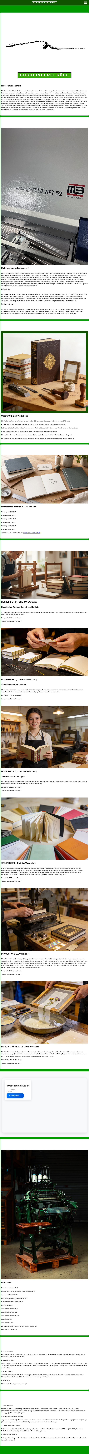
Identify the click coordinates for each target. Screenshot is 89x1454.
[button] (85, 2)
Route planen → (15, 1096)
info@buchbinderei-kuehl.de (31, 533)
